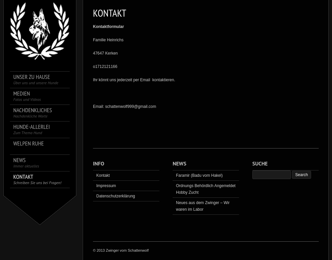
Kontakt (37, 179)
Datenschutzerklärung (115, 196)
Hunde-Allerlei (31, 129)
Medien (27, 96)
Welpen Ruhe (28, 143)
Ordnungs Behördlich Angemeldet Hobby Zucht (205, 189)
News (26, 162)
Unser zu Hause (35, 79)
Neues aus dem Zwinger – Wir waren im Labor (202, 206)
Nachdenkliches (32, 113)
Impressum (106, 185)
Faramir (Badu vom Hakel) (199, 175)
